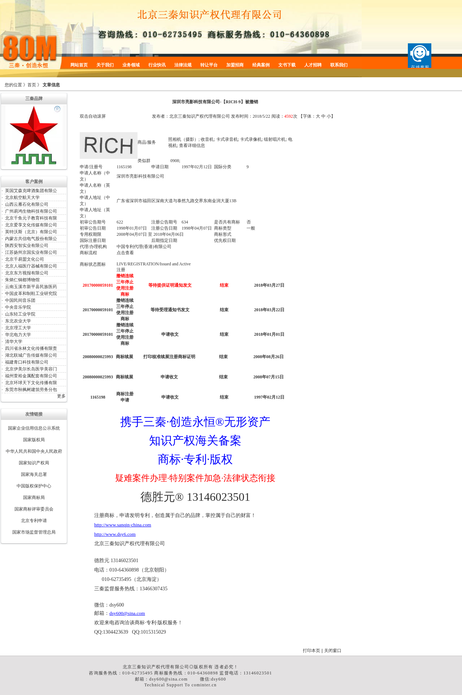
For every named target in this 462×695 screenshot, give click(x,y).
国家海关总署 (34, 474)
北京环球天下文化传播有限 (31, 382)
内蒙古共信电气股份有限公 (31, 238)
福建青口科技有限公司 (26, 362)
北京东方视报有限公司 (26, 272)
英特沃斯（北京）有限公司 (31, 231)
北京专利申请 (34, 520)
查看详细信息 (192, 145)
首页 (31, 84)
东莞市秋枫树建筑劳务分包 (31, 389)
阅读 (275, 116)
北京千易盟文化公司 (24, 259)
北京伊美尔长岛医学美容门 (31, 369)
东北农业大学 (18, 320)
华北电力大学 (18, 334)
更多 (61, 396)
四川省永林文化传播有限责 (31, 348)
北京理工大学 (18, 327)
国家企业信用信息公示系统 (34, 428)
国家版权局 (34, 439)
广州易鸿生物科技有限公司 (31, 211)
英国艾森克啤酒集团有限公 (31, 190)
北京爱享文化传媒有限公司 (31, 224)
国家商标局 (34, 497)
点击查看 (125, 252)
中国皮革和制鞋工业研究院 (31, 293)
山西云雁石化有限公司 (26, 204)
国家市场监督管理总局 (34, 532)
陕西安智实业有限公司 (26, 245)
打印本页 (311, 650)
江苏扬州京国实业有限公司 (31, 252)
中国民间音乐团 (20, 300)
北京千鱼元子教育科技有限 (31, 218)
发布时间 (239, 116)
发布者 (158, 116)
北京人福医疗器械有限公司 (31, 266)
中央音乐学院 (18, 307)
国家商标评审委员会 (33, 509)
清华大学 (13, 341)
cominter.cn (204, 684)
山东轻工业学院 (20, 314)
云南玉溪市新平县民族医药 (31, 286)
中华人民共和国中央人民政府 (34, 451)
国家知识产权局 (34, 462)
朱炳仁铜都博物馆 (22, 279)
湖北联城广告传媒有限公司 (31, 355)
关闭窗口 (332, 650)
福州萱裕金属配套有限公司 (31, 375)
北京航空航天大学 (22, 197)
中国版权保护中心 (34, 485)
